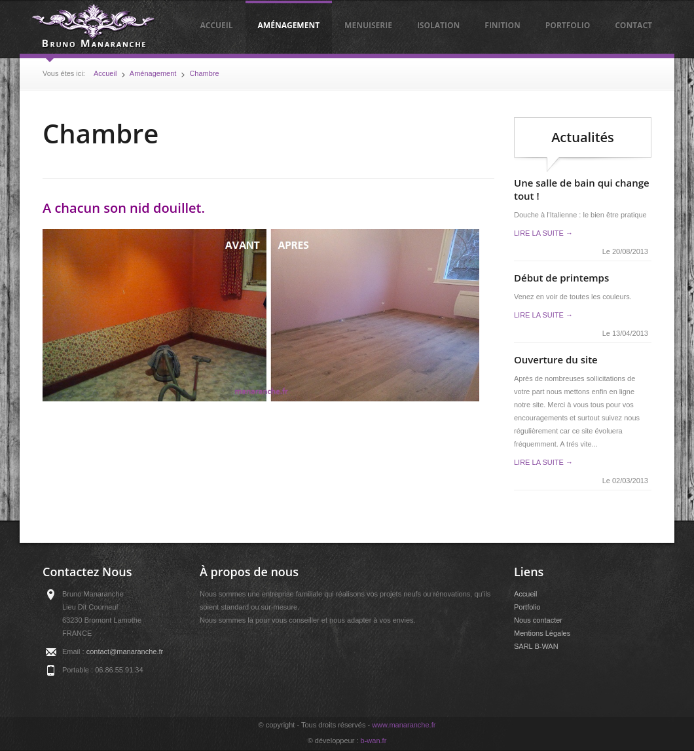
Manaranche (93, 27)
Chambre (204, 73)
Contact (633, 25)
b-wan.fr (374, 740)
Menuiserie (368, 25)
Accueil (216, 25)
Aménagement (289, 25)
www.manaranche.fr (403, 725)
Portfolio (567, 25)
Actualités (582, 137)
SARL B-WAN (536, 646)
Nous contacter (538, 620)
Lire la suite (543, 233)
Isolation (438, 25)
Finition (502, 25)
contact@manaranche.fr (125, 651)
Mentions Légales (542, 633)
